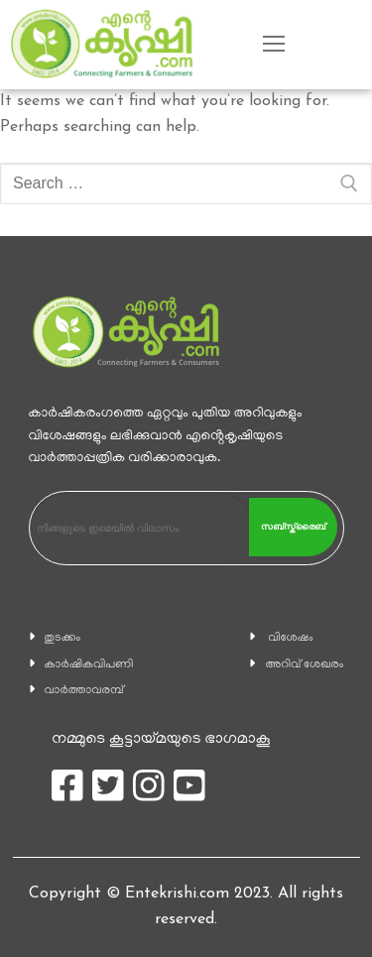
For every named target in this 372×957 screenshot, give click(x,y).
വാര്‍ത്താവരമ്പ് (84, 690)
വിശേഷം (290, 638)
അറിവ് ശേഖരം (304, 664)
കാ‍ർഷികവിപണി (89, 664)
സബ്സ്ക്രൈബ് (293, 527)
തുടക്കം (63, 638)
